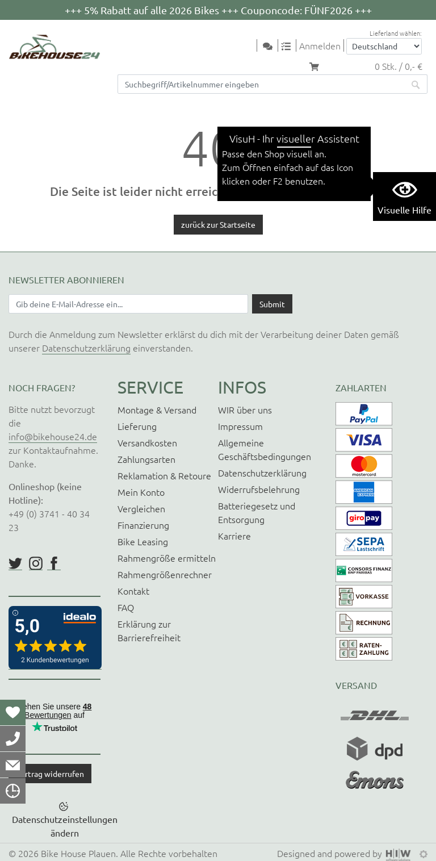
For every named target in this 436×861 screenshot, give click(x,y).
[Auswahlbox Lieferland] (384, 46)
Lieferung (137, 426)
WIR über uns (245, 409)
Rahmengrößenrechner (165, 574)
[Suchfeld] (261, 84)
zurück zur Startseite (218, 224)
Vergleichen (141, 508)
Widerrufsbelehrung (259, 489)
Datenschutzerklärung (86, 347)
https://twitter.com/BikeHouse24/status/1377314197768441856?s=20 (15, 563)
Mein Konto (141, 492)
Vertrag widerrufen (50, 773)
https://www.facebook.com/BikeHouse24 (54, 563)
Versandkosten (147, 442)
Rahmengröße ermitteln (167, 557)
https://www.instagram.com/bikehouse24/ (36, 563)
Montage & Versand (157, 409)
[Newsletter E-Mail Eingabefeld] (128, 304)
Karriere (234, 535)
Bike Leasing (143, 541)
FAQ (126, 607)
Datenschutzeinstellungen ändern (65, 825)
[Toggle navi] (250, 46)
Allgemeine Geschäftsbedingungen (264, 449)
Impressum (240, 426)
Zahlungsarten (146, 459)
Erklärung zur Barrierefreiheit (149, 630)
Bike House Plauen (78, 853)
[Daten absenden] (272, 304)
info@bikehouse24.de (53, 436)
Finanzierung (143, 525)
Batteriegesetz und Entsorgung (256, 512)
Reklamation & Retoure (164, 475)
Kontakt (133, 590)
